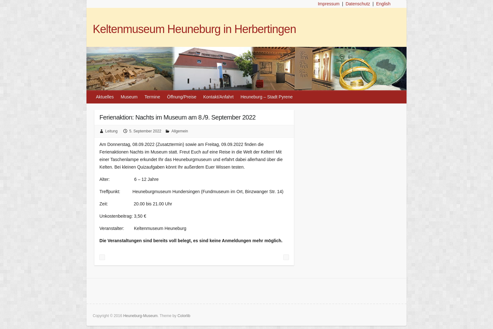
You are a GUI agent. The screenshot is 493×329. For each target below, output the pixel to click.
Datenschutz (358, 3)
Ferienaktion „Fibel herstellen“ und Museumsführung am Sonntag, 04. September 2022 (102, 257)
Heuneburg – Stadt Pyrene (267, 96)
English (383, 3)
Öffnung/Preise (181, 96)
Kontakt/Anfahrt (218, 96)
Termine (152, 96)
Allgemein (179, 131)
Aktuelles (105, 96)
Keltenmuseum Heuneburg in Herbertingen (194, 29)
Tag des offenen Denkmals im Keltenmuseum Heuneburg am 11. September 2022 (286, 257)
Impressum (329, 3)
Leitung (111, 131)
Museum (129, 96)
